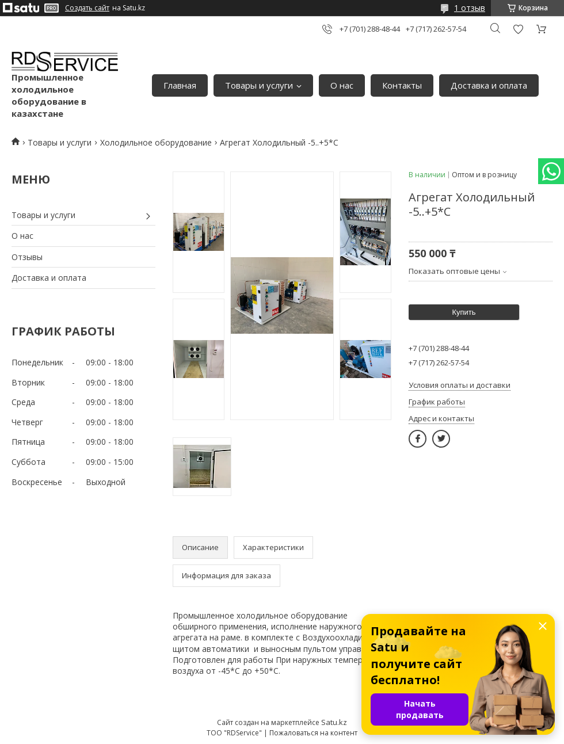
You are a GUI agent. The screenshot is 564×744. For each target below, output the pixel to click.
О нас (341, 85)
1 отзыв (469, 7)
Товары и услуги (259, 85)
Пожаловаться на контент (313, 733)
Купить (463, 312)
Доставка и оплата (489, 85)
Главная (179, 85)
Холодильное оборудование (156, 142)
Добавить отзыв (517, 29)
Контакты (402, 85)
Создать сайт (87, 8)
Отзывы (27, 256)
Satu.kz (334, 722)
